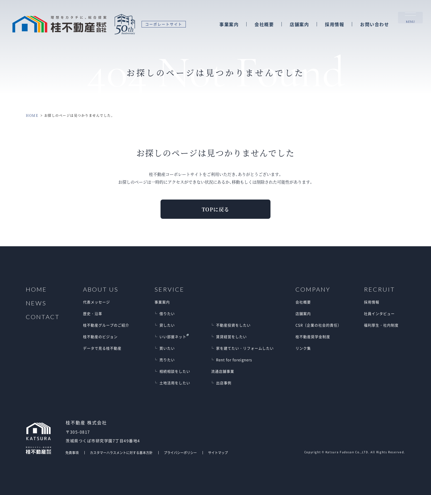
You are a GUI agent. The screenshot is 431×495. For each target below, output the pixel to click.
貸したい (167, 325)
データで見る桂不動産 (102, 348)
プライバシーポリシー (180, 452)
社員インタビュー (379, 313)
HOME (32, 115)
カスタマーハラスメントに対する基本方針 (121, 452)
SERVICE (169, 289)
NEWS (36, 303)
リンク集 (303, 348)
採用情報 (334, 24)
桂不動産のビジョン (100, 336)
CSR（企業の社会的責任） (318, 325)
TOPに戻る (216, 209)
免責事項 (72, 452)
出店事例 (223, 382)
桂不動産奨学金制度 (312, 336)
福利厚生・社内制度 (381, 325)
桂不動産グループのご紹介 (106, 325)
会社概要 (264, 24)
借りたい (167, 313)
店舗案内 (299, 24)
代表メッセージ (96, 302)
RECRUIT (379, 289)
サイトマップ (218, 452)
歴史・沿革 (92, 313)
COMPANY (312, 289)
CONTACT (43, 317)
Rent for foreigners (234, 359)
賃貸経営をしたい (231, 336)
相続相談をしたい (174, 371)
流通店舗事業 (222, 371)
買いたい (167, 348)
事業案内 (229, 24)
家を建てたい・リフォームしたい (245, 348)
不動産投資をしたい (233, 325)
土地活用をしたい (174, 382)
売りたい (167, 359)
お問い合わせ (374, 24)
